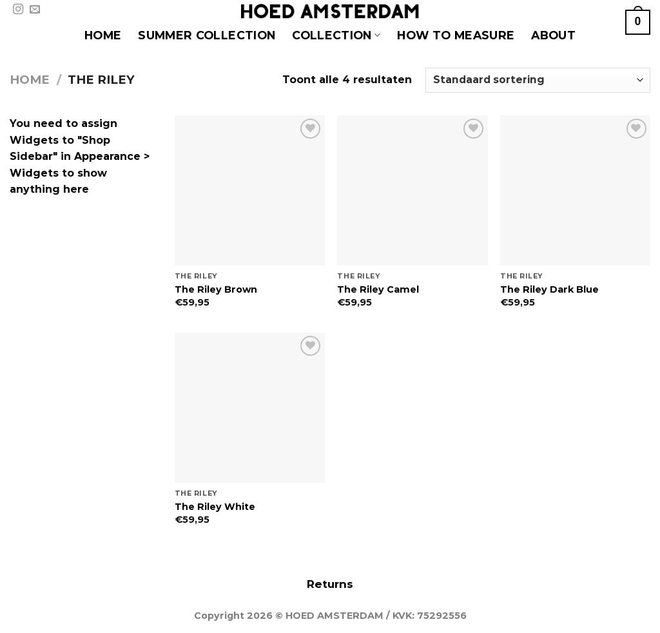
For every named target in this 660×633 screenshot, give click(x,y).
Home (30, 79)
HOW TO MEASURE (455, 35)
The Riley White (215, 506)
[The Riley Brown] (250, 190)
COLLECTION (336, 35)
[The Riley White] (250, 408)
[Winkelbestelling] (537, 80)
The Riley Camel (378, 289)
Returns (330, 584)
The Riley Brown (216, 289)
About (553, 35)
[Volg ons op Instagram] (18, 9)
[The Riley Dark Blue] (575, 190)
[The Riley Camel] (412, 190)
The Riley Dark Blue (549, 289)
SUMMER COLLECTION (206, 35)
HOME (102, 35)
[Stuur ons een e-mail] (35, 9)
